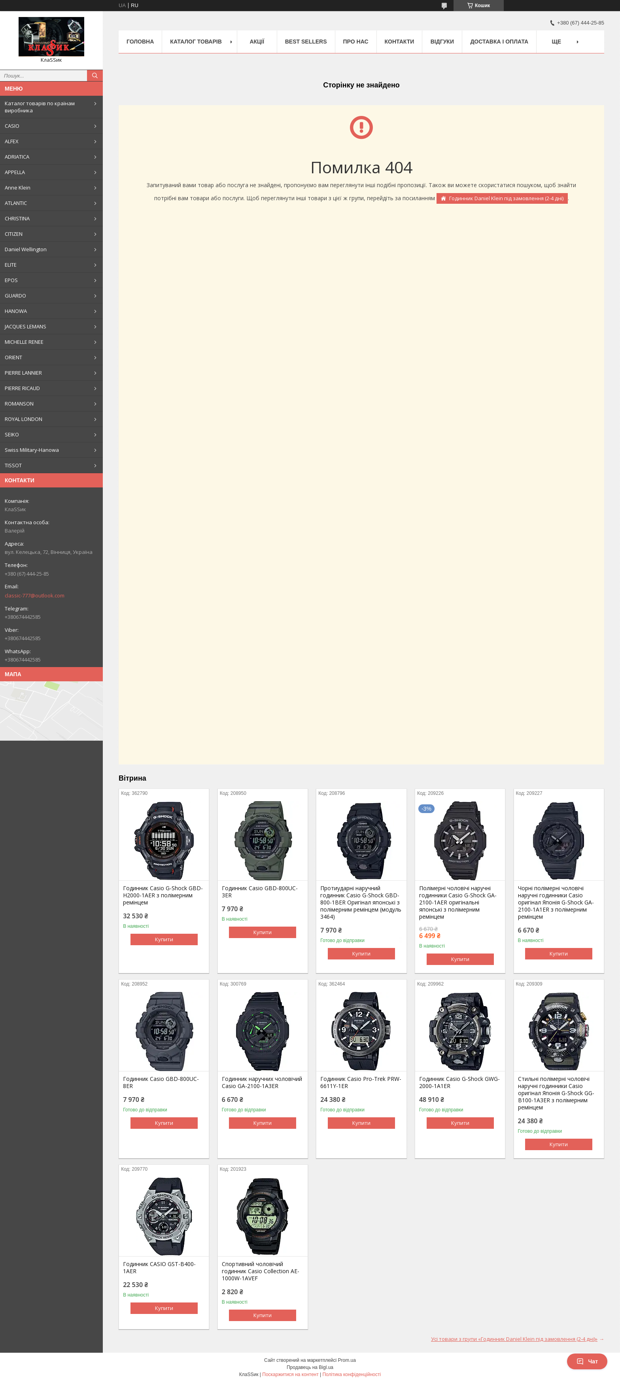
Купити (164, 939)
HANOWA (16, 311)
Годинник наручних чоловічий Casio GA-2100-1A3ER (262, 1082)
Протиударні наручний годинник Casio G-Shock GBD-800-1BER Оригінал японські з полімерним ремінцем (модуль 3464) (360, 902)
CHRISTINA (17, 218)
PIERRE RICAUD (22, 388)
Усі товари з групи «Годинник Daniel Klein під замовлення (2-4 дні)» (514, 1338)
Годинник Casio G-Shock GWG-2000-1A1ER (459, 1082)
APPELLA (15, 172)
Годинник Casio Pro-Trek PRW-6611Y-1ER (360, 1082)
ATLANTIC (16, 203)
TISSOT (13, 465)
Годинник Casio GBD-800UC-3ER (260, 892)
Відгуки (442, 41)
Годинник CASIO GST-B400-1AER (159, 1268)
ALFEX (12, 141)
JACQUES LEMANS (25, 326)
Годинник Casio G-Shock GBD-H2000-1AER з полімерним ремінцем (163, 895)
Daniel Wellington (26, 249)
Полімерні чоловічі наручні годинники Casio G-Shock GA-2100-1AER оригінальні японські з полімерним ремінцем (458, 902)
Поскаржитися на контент (290, 1374)
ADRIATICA (17, 156)
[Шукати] (95, 76)
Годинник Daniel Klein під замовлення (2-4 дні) (506, 198)
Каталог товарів (195, 41)
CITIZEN (14, 233)
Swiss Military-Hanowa (32, 449)
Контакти (399, 41)
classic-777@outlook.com (34, 595)
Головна (140, 41)
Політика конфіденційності (351, 1374)
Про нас (356, 41)
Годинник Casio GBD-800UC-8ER (161, 1082)
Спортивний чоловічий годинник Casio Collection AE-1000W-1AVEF (260, 1271)
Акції (257, 41)
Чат (587, 1361)
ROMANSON (19, 403)
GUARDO (15, 295)
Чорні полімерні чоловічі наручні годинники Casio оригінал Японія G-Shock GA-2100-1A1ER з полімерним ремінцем (556, 902)
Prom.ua (347, 1360)
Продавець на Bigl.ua (310, 1367)
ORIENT (13, 357)
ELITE (11, 264)
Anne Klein (17, 187)
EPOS (11, 280)
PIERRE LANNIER (23, 372)
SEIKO (12, 434)
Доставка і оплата (499, 41)
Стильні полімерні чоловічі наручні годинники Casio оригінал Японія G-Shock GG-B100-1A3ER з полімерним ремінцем (556, 1093)
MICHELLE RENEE (24, 341)
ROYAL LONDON (23, 419)
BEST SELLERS (306, 41)
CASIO (12, 125)
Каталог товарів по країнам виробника (40, 107)
